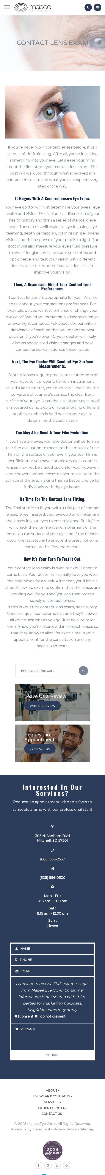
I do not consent (50, 1016)
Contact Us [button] (52, 1114)
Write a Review (42, 706)
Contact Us (40, 749)
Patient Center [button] (52, 1108)
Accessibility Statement (30, 1129)
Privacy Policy (65, 1129)
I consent (24, 1016)
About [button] (52, 1090)
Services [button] (52, 1102)
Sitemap (87, 1129)
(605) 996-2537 (52, 859)
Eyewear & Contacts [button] (52, 1096)
